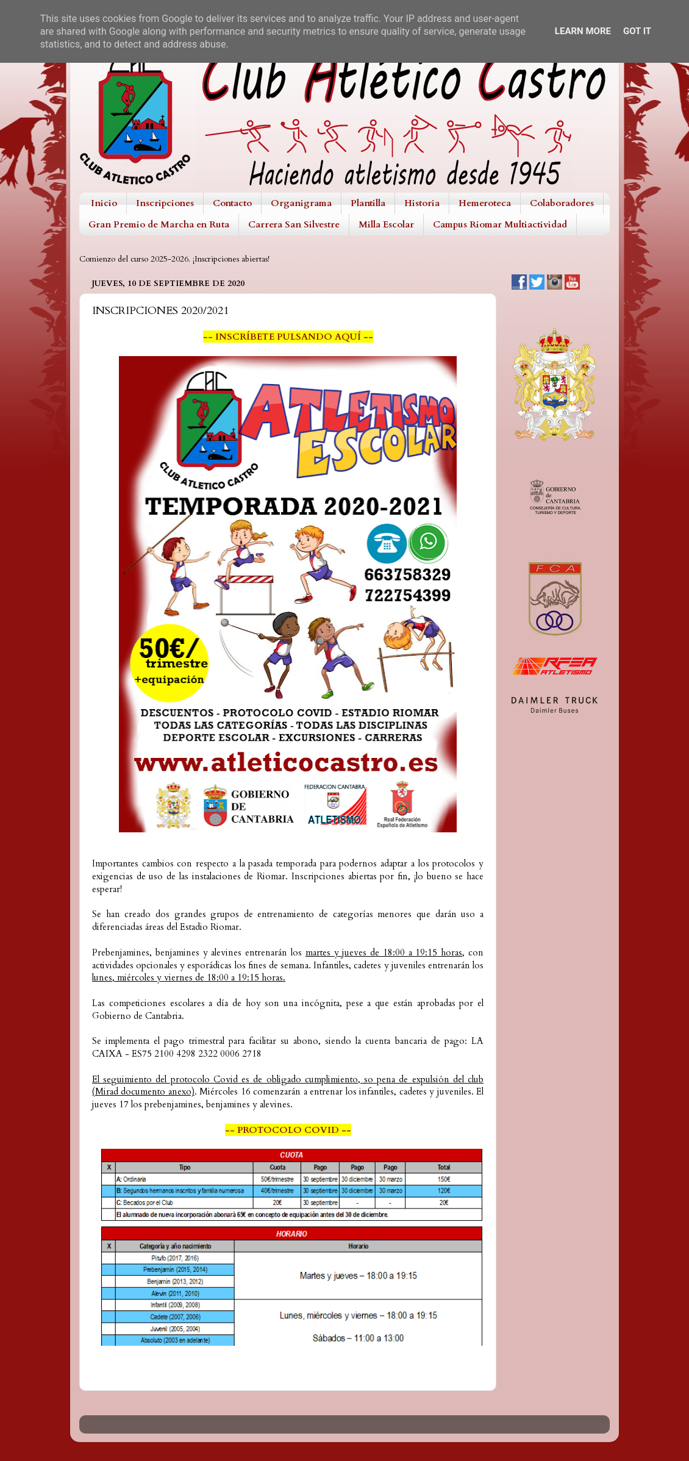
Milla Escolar (386, 224)
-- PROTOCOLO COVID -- (288, 1130)
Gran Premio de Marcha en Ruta (158, 224)
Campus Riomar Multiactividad (500, 224)
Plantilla (368, 203)
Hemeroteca (485, 203)
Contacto (232, 203)
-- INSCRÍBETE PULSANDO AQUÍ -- (288, 336)
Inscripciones (165, 203)
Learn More (583, 31)
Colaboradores (562, 203)
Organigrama (301, 203)
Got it (637, 31)
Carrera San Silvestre (294, 224)
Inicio (104, 203)
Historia (422, 203)
